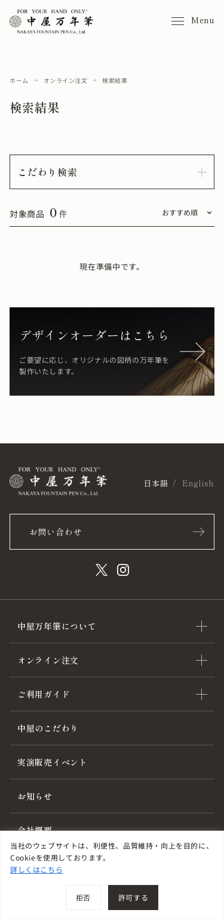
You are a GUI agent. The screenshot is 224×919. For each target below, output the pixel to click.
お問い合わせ (55, 532)
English (198, 483)
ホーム (19, 80)
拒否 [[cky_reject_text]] (83, 897)
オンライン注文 (66, 80)
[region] (112, 875)
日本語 (155, 483)
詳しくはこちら (36, 869)
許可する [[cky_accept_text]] (133, 897)
